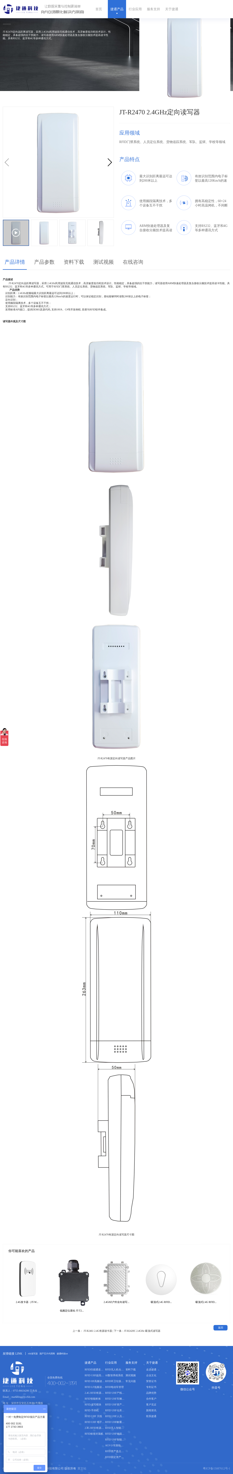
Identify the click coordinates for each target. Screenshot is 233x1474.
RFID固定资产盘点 (115, 1457)
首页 (98, 9)
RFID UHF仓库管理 (115, 1410)
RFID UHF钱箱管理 (115, 1433)
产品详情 (15, 262)
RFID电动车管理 (114, 1387)
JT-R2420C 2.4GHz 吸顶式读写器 (142, 1331)
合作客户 (151, 1398)
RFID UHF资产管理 (115, 1404)
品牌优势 (151, 1393)
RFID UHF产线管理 (115, 1393)
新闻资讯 (151, 1410)
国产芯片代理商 (47, 1353)
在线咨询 (133, 262)
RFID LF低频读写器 (95, 1387)
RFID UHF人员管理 (115, 1416)
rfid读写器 (33, 1353)
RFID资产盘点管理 (115, 1451)
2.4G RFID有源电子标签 (95, 1428)
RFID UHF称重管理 (115, 1422)
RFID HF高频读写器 (95, 1381)
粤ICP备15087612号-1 (216, 1468)
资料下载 (74, 262)
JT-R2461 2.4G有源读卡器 (98, 1331)
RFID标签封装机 (94, 1433)
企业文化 (151, 1375)
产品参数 (44, 262)
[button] (109, 162)
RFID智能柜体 (93, 1398)
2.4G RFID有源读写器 (95, 1393)
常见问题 (131, 1381)
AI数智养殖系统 (114, 1375)
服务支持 (153, 9)
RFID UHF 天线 (93, 1416)
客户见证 (151, 1404)
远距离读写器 (31, 283)
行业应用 (135, 9)
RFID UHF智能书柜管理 (115, 1439)
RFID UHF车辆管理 (115, 1398)
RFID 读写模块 (93, 1404)
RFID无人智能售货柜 (115, 1428)
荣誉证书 (151, 1381)
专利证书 (151, 1387)
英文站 (82, 1468)
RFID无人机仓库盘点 (115, 1369)
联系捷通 (151, 1416)
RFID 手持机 (92, 1410)
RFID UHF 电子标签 (95, 1422)
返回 (220, 1327)
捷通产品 (117, 9)
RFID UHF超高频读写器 (95, 1375)
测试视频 (103, 262)
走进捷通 (151, 1369)
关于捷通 (171, 9)
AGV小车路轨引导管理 (115, 1445)
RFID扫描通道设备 (95, 1369)
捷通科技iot (62, 1353)
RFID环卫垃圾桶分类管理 (115, 1381)
